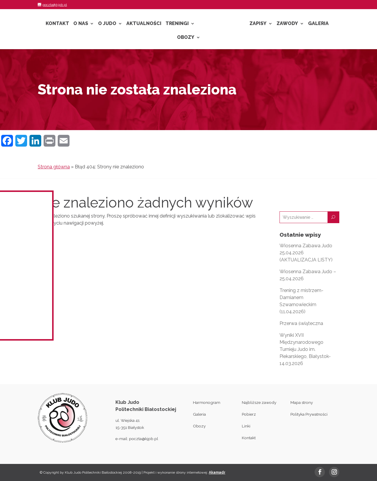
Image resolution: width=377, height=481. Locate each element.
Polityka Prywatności (309, 414)
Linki (246, 426)
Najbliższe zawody (259, 402)
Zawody (287, 23)
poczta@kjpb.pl (143, 438)
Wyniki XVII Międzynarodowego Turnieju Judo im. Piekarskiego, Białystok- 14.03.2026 (305, 349)
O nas (80, 23)
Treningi (177, 23)
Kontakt (57, 23)
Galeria (318, 23)
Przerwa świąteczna (301, 323)
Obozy (185, 37)
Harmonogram (206, 402)
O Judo (107, 23)
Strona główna (54, 167)
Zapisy (258, 23)
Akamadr (217, 472)
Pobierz (249, 414)
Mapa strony (301, 402)
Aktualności (143, 23)
